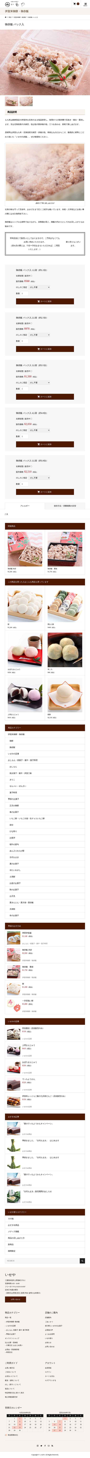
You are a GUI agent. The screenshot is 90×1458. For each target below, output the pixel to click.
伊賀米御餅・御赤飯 (16, 734)
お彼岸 (12, 838)
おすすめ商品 (13, 1225)
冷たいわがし (15, 870)
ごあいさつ (49, 1322)
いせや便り (49, 1338)
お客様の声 (49, 1330)
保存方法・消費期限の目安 (65, 506)
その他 (11, 1219)
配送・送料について (12, 1380)
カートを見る (49, 1376)
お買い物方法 (9, 1368)
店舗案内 (48, 1317)
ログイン (48, 1372)
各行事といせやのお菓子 (53, 1326)
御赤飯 (12, 747)
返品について (9, 1389)
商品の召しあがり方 (16, 1238)
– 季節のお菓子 (10, 1334)
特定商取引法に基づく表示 (14, 1393)
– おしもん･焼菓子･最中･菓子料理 (17, 1330)
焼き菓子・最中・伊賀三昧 (21, 773)
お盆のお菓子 (15, 883)
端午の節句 (14, 844)
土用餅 (12, 877)
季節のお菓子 (13, 799)
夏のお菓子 (14, 864)
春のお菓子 (14, 812)
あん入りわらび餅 (17, 851)
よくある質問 (49, 1334)
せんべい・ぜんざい (18, 786)
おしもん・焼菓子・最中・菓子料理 (23, 760)
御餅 (11, 741)
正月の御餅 (14, 806)
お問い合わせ (15, 1299)
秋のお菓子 (14, 890)
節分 (11, 825)
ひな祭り (13, 831)
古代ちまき (14, 857)
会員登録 (48, 1368)
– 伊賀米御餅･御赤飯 (12, 1322)
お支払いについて (11, 1376)
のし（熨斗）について (13, 1384)
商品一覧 (8, 1317)
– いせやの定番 (10, 1326)
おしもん (13, 767)
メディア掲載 (13, 1232)
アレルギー (25, 506)
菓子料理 (13, 793)
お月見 (12, 896)
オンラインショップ (12, 1338)
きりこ (12, 780)
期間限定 (11, 1251)
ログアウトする (50, 1380)
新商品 (11, 1244)
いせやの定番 (13, 754)
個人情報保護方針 (11, 1397)
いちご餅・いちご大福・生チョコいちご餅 (27, 818)
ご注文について (10, 1372)
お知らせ (48, 1342)
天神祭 (12, 909)
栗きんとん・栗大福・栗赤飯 (22, 903)
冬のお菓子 (14, 916)
